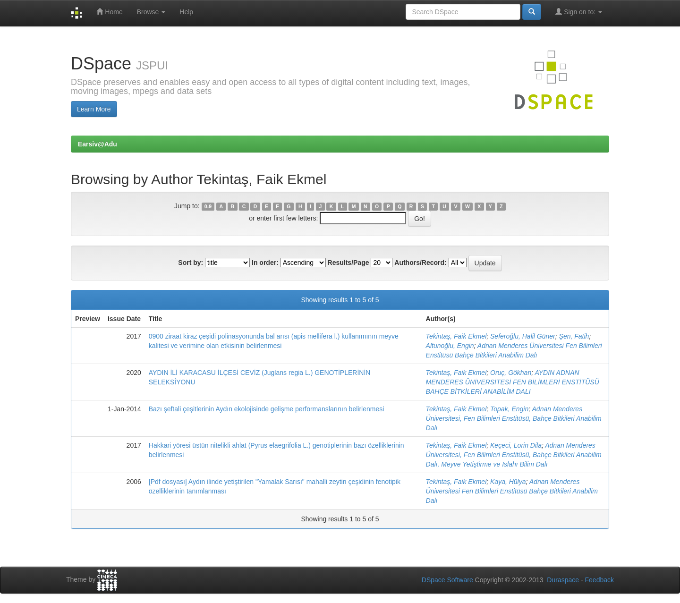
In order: (265, 262)
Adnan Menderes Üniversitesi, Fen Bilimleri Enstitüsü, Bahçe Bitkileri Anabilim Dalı (514, 418)
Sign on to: (578, 12)
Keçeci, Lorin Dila (516, 445)
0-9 (208, 206)
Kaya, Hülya (508, 481)
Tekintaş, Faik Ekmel (456, 336)
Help (186, 12)
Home (109, 12)
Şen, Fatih (574, 336)
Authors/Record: (420, 262)
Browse (151, 12)
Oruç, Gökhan (510, 372)
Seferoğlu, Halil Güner (522, 336)
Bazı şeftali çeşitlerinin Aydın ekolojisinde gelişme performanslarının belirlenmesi (266, 409)
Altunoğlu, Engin (450, 345)
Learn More (94, 109)
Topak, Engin (509, 409)
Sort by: (190, 262)
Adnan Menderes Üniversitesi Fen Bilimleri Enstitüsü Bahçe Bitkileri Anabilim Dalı (512, 491)
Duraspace (563, 580)
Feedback (599, 580)
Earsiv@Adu (97, 144)
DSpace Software (447, 580)
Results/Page (348, 262)
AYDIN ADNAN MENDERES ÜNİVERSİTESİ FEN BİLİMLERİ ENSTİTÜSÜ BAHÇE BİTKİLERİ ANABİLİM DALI (512, 382)
